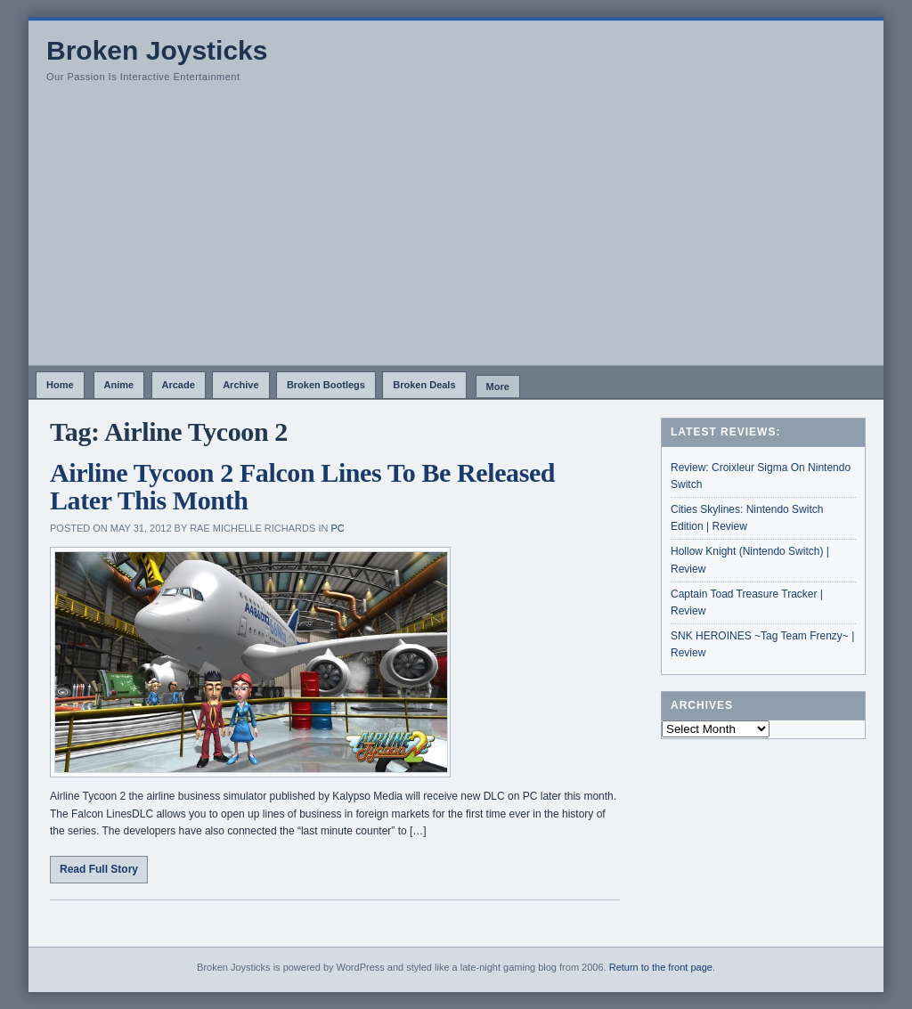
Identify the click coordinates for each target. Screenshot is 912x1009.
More (497, 386)
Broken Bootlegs (326, 384)
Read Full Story (99, 869)
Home (60, 384)
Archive (240, 384)
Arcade (178, 384)
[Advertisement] (456, 231)
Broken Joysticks (156, 50)
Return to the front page (660, 967)
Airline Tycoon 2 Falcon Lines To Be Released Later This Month (302, 487)
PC (337, 528)
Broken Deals (424, 384)
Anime (119, 384)
